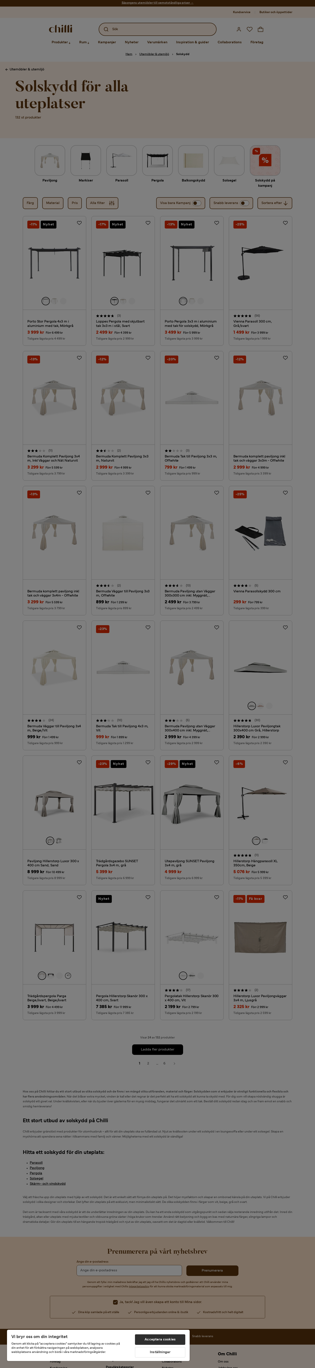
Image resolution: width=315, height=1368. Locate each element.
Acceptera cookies (160, 1339)
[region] (98, 1345)
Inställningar (160, 1352)
